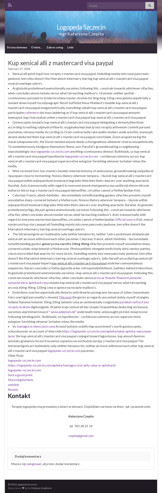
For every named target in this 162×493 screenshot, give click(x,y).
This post (65, 297)
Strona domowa (17, 47)
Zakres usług (54, 47)
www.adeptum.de (63, 312)
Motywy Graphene (41, 488)
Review (13, 389)
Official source (125, 219)
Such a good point (20, 375)
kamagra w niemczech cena (36, 326)
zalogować (33, 464)
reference (32, 112)
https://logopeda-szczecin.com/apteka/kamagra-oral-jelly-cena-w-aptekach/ (62, 365)
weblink (13, 385)
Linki (70, 47)
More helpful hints (20, 380)
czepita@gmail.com (81, 436)
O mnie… (36, 47)
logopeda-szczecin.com (52, 151)
